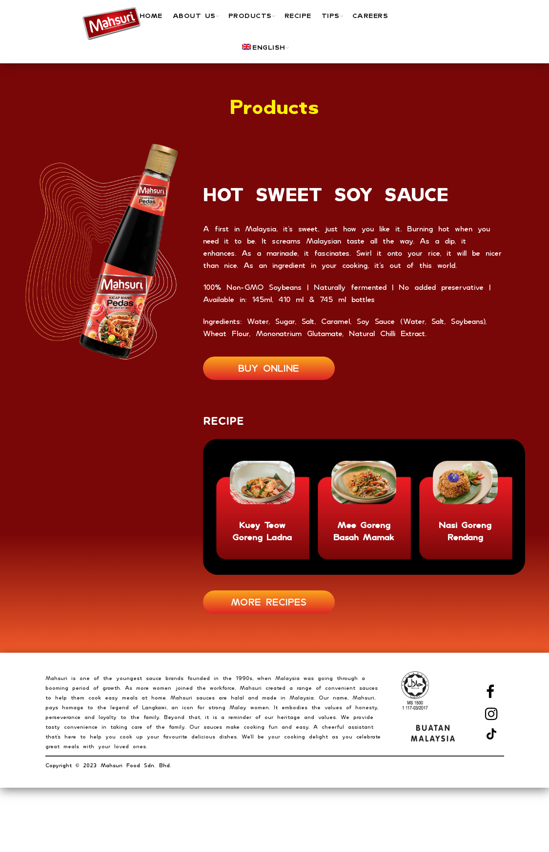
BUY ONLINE (268, 368)
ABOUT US (194, 15)
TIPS (331, 15)
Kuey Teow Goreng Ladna (262, 531)
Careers (370, 15)
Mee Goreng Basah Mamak (363, 531)
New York (59, 831)
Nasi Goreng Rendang (465, 531)
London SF (62, 845)
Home (151, 15)
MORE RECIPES (269, 602)
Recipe (298, 15)
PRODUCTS (250, 15)
